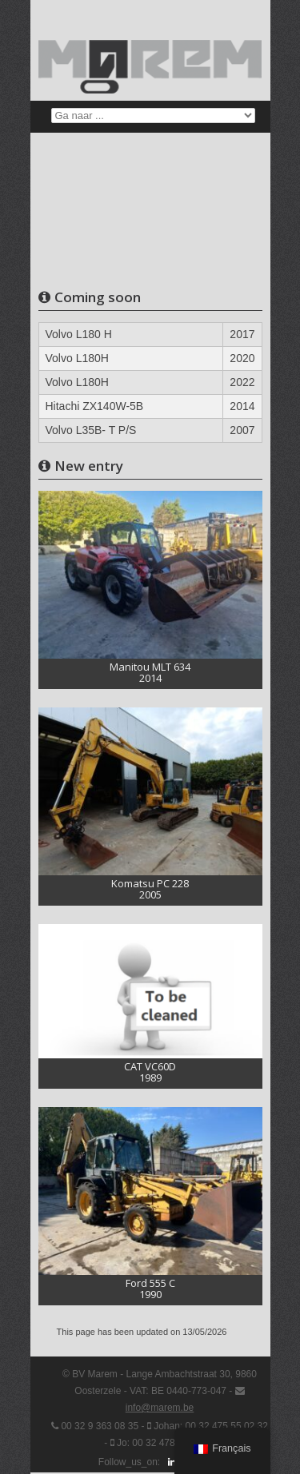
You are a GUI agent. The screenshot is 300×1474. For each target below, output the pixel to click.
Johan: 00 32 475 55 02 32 (211, 1426)
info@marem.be (160, 1407)
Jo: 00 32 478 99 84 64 (166, 1442)
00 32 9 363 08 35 (99, 1426)
